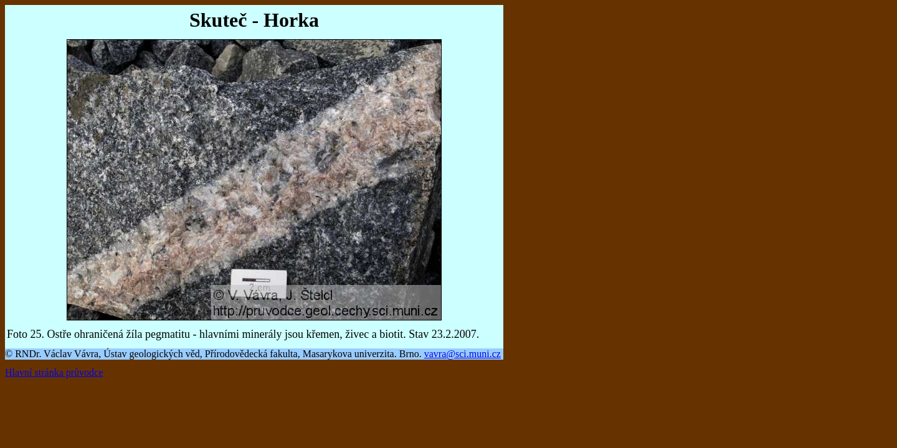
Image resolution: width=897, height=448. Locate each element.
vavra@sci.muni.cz (462, 353)
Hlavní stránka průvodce (54, 372)
